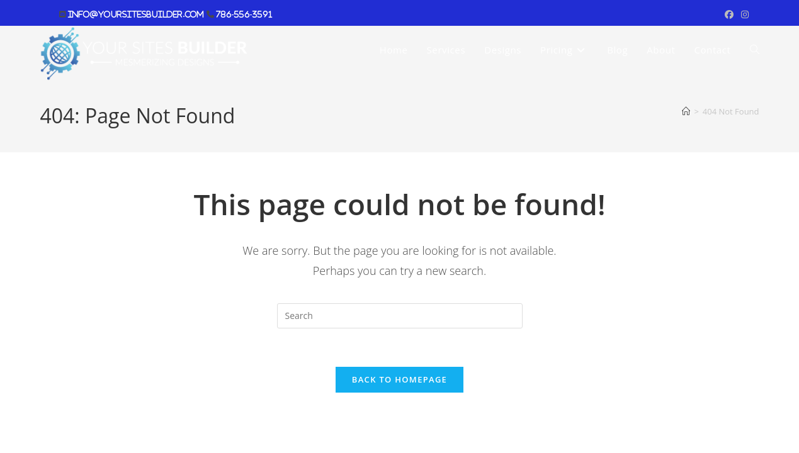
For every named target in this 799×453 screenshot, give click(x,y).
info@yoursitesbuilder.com (136, 14)
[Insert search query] (400, 315)
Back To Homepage (399, 379)
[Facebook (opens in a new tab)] (729, 14)
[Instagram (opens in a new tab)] (743, 14)
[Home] (686, 111)
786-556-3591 (243, 14)
